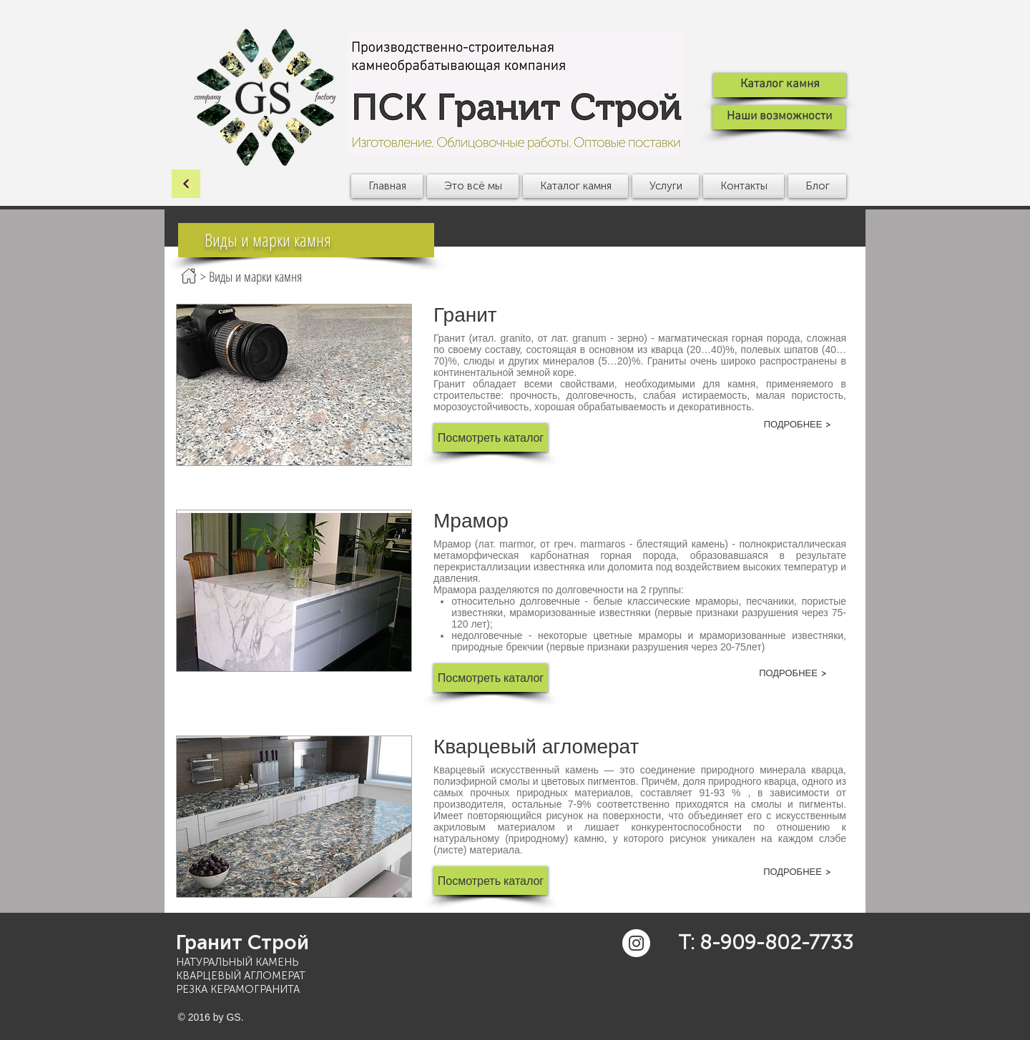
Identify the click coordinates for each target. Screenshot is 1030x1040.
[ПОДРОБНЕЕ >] (797, 424)
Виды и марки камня (255, 276)
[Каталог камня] (779, 85)
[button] (473, 186)
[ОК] (186, 183)
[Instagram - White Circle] (636, 943)
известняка (559, 567)
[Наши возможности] (778, 117)
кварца (827, 770)
